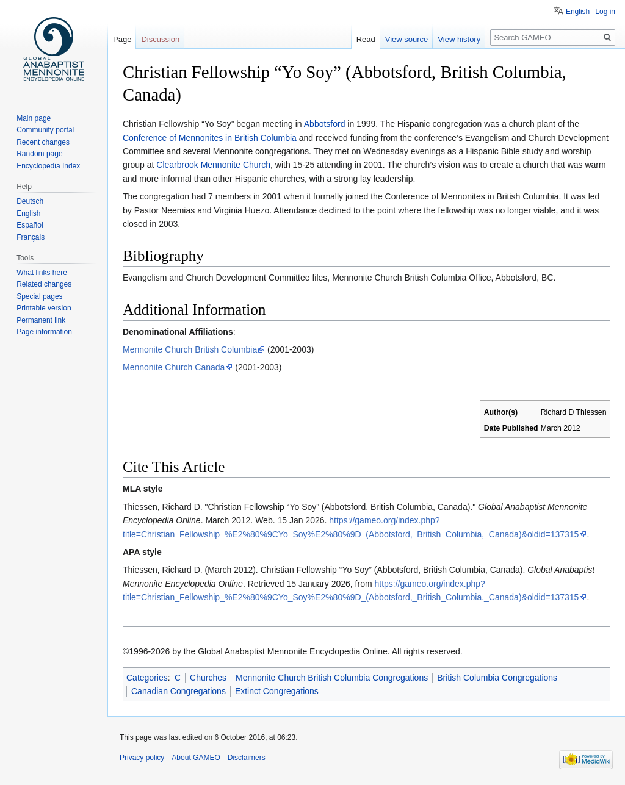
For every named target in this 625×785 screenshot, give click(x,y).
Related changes (43, 284)
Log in (605, 11)
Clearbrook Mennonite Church (213, 165)
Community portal (45, 130)
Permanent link (40, 320)
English (578, 11)
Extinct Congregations (277, 691)
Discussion (160, 39)
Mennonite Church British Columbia (190, 349)
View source (406, 39)
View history (459, 39)
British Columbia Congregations (497, 678)
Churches (208, 678)
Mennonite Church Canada (174, 367)
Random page (39, 153)
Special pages (39, 296)
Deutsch (29, 201)
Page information (44, 332)
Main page (33, 118)
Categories (147, 678)
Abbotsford (324, 124)
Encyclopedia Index (48, 166)
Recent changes (43, 142)
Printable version (43, 308)
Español (29, 225)
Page (122, 39)
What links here (41, 272)
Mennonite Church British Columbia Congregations (332, 678)
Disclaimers (247, 757)
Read (365, 39)
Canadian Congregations (178, 691)
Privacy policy (142, 757)
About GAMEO (196, 757)
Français (30, 237)
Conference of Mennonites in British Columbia (210, 138)
